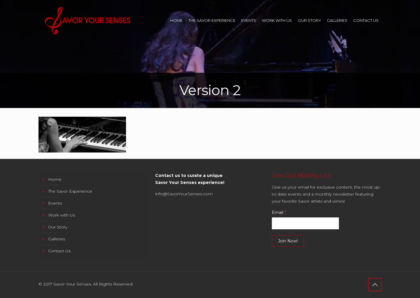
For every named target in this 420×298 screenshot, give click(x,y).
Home (55, 179)
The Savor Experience (70, 191)
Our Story (57, 227)
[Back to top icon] (375, 284)
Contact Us (59, 250)
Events (55, 203)
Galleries (56, 239)
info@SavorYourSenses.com (184, 193)
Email (279, 212)
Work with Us (61, 215)
